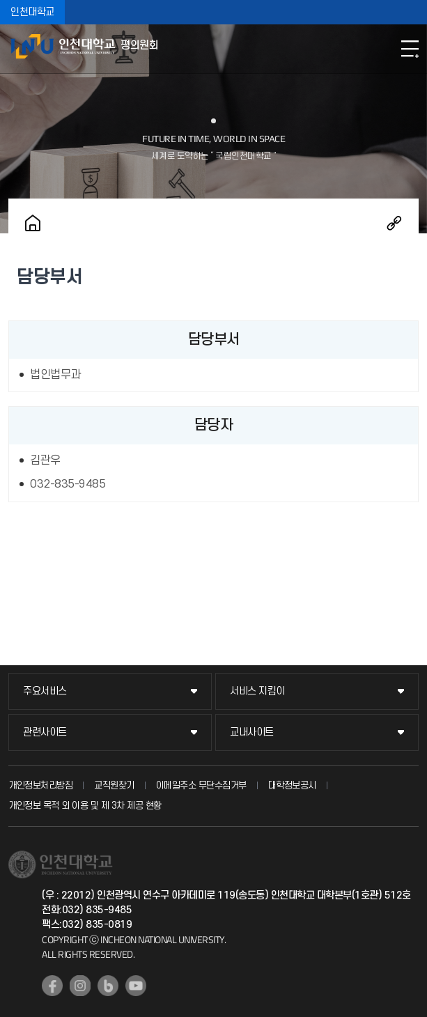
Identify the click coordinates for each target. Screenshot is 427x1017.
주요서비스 (45, 691)
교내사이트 (252, 732)
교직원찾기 (114, 785)
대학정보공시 (292, 785)
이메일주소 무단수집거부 (201, 785)
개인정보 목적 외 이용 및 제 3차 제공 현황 (85, 805)
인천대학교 (32, 12)
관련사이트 (45, 732)
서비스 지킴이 (257, 691)
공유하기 (394, 222)
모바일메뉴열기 (409, 48)
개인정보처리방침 (40, 785)
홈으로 (32, 223)
